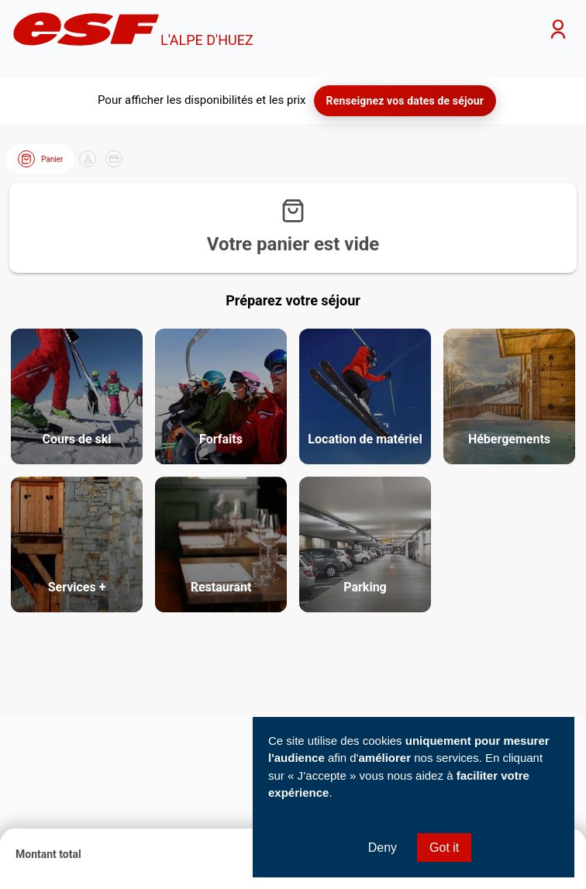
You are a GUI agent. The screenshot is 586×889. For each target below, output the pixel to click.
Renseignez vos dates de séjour (405, 101)
